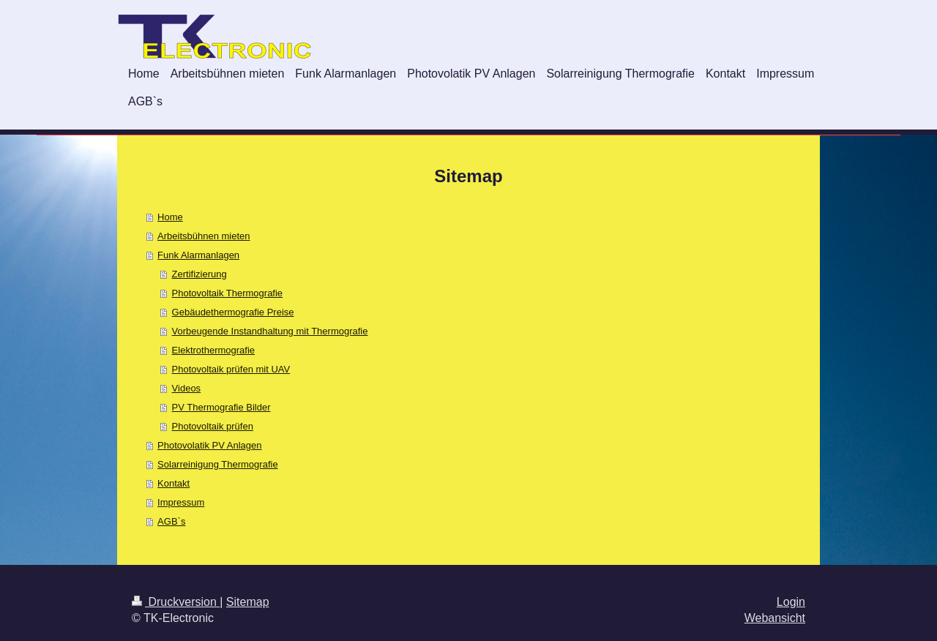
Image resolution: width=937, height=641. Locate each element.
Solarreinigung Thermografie (217, 464)
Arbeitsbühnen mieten (203, 235)
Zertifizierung (199, 274)
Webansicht (774, 618)
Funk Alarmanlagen (198, 255)
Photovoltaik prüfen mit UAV (231, 369)
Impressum (180, 502)
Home (170, 216)
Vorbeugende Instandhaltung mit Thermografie (270, 331)
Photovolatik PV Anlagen (209, 445)
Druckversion (176, 602)
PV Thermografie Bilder (221, 407)
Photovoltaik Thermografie (227, 293)
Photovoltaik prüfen (212, 426)
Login (791, 602)
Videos (186, 388)
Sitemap (247, 602)
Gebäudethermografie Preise (233, 312)
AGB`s (171, 521)
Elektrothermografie (213, 350)
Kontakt (173, 483)
